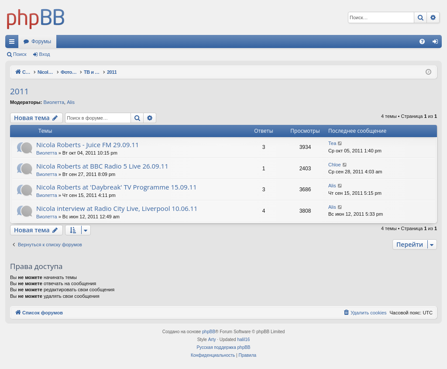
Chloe (334, 164)
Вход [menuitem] (437, 43)
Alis (71, 102)
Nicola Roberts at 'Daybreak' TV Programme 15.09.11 (116, 187)
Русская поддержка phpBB (223, 347)
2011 (19, 91)
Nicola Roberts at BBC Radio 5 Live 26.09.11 (102, 166)
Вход (44, 54)
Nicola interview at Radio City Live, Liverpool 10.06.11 (117, 208)
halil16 (243, 339)
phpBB (208, 331)
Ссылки (13, 43)
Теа (332, 143)
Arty (212, 339)
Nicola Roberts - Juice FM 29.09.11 (87, 144)
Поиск (19, 54)
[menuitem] (422, 41)
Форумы (41, 41)
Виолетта (53, 102)
